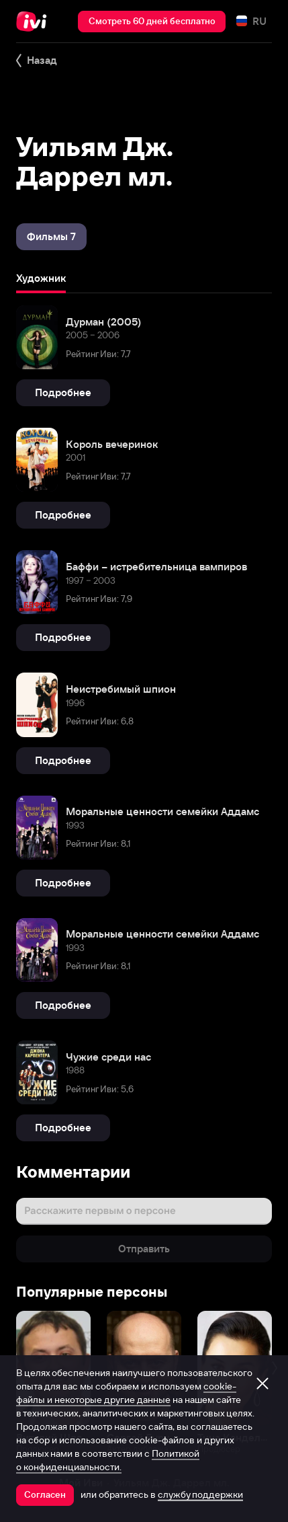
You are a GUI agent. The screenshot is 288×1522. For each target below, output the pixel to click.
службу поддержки (200, 1494)
